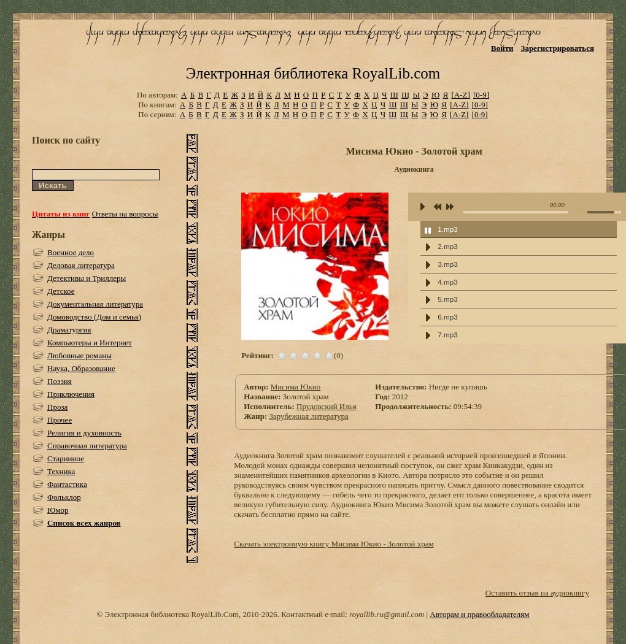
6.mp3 (447, 317)
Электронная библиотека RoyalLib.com (313, 73)
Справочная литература (87, 445)
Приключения (71, 394)
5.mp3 (447, 299)
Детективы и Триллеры (86, 278)
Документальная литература (95, 304)
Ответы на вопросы (125, 213)
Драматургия (69, 329)
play (422, 206)
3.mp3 (447, 264)
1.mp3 (447, 229)
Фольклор (64, 497)
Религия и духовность (84, 432)
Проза (57, 407)
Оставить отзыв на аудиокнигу (537, 592)
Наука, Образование (81, 368)
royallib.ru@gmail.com (386, 614)
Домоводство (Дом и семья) (94, 316)
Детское (61, 291)
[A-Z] (460, 94)
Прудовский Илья (326, 406)
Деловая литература (81, 265)
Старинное (65, 458)
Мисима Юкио (296, 386)
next (450, 207)
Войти (502, 48)
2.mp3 (447, 246)
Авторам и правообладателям (479, 614)
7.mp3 (447, 335)
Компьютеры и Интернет (89, 342)
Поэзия (59, 381)
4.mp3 (447, 282)
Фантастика (67, 484)
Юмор (58, 510)
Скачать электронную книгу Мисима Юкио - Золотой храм (333, 543)
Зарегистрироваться (557, 48)
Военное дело (70, 252)
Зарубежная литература (308, 416)
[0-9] (481, 94)
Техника (61, 471)
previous (437, 207)
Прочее (59, 419)
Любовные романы (79, 355)
